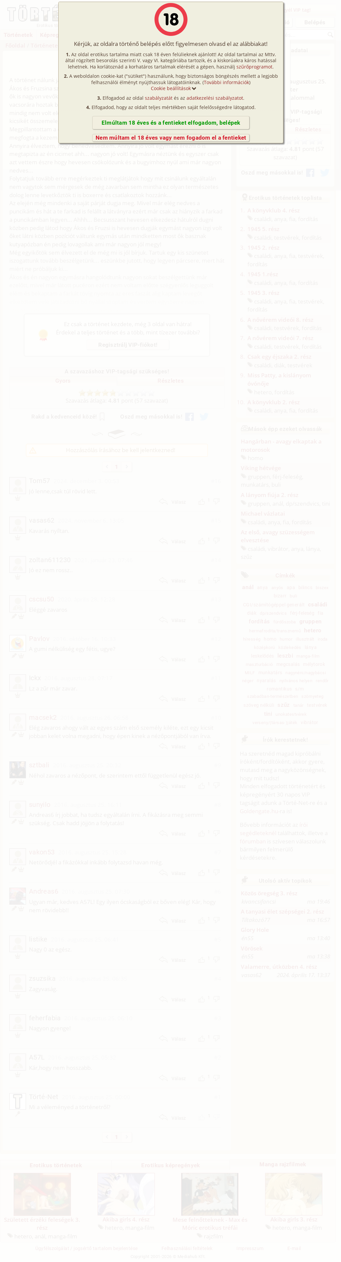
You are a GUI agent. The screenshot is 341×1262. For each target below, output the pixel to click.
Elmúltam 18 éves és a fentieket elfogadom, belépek (171, 122)
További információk (226, 82)
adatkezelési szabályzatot (214, 98)
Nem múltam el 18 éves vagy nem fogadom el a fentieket (171, 137)
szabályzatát (158, 98)
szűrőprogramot (254, 66)
